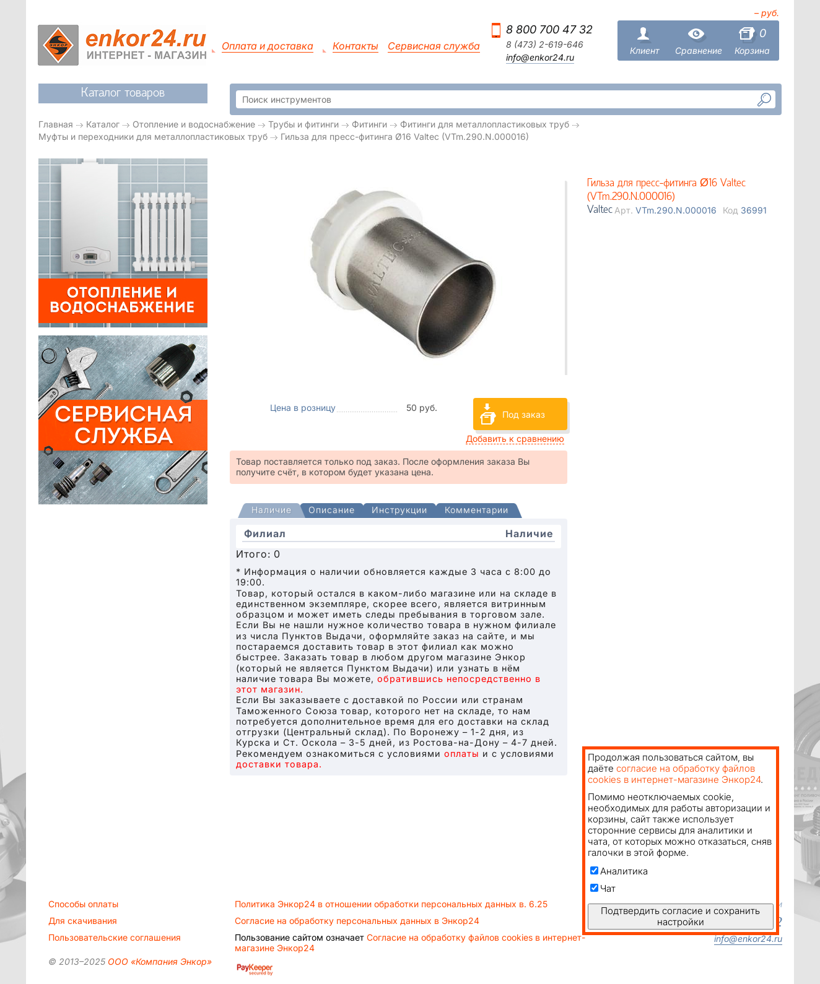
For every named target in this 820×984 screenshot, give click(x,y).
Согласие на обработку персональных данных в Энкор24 (357, 921)
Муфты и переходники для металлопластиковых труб (153, 136)
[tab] (271, 511)
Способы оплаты (83, 904)
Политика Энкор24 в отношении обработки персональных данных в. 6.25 (391, 904)
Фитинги (369, 124)
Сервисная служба (434, 46)
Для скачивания (82, 921)
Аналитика (619, 871)
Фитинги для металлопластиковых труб (484, 124)
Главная (55, 124)
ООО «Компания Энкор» (158, 961)
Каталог (103, 124)
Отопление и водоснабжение (194, 124)
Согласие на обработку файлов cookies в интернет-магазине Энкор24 (410, 942)
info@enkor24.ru (540, 58)
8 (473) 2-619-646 (544, 45)
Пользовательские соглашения (114, 938)
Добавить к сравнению (515, 438)
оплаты (461, 753)
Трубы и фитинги (303, 124)
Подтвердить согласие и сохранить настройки (680, 916)
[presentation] (271, 511)
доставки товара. (279, 764)
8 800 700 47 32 (549, 29)
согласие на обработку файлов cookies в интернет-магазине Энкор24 (674, 773)
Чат (603, 888)
